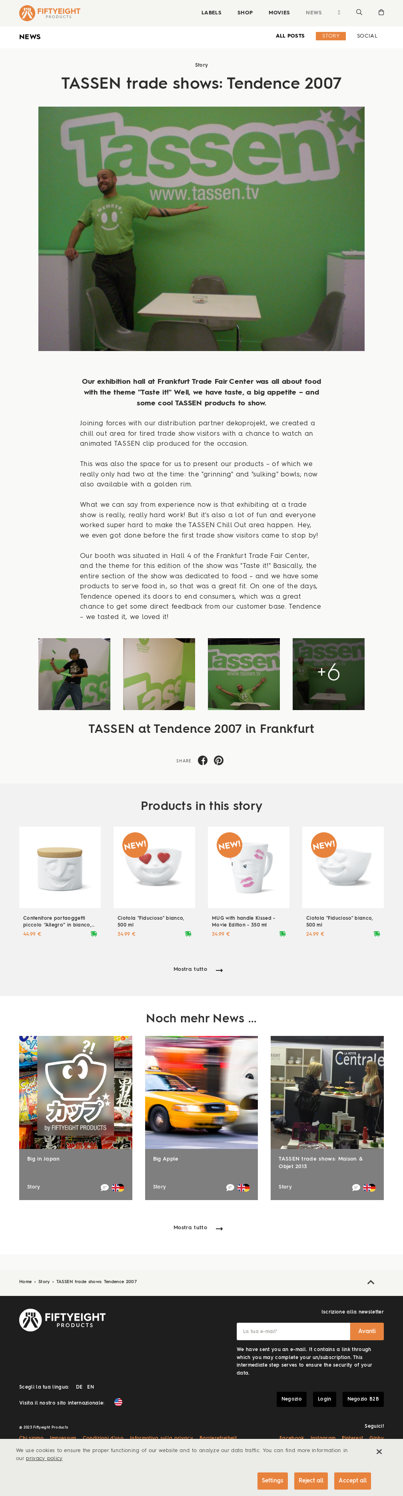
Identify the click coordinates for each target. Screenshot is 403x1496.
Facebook (291, 1438)
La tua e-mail (260, 1331)
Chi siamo (31, 1438)
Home (26, 1282)
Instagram (323, 1438)
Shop (245, 13)
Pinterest (352, 1438)
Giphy (376, 1438)
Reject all (311, 1481)
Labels (211, 13)
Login (324, 1399)
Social (367, 36)
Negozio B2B (363, 1399)
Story (330, 36)
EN (90, 1387)
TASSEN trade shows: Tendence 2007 (96, 1282)
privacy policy (44, 1458)
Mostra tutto (190, 969)
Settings (272, 1481)
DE (79, 1387)
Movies (279, 13)
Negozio (291, 1399)
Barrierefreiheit (218, 1438)
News (314, 13)
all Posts (290, 36)
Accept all (353, 1481)
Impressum (63, 1438)
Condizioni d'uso (103, 1438)
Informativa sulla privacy (161, 1438)
